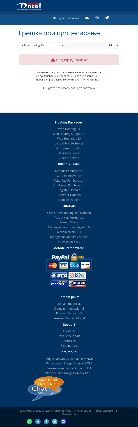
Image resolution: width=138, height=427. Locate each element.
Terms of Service (82, 410)
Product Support (69, 336)
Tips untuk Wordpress (69, 218)
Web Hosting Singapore (69, 134)
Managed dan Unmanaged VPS (69, 227)
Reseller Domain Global (69, 318)
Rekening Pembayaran (69, 180)
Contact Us (69, 341)
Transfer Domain (69, 195)
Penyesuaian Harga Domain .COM (69, 363)
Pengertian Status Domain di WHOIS (69, 359)
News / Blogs (69, 222)
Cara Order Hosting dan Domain (69, 213)
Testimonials (69, 346)
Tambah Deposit (69, 200)
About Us (69, 331)
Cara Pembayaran (69, 176)
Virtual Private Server (69, 143)
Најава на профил (66, 18)
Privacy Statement (104, 410)
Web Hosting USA (69, 139)
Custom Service (69, 158)
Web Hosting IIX (69, 129)
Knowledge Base (69, 242)
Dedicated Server (69, 153)
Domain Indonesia (69, 304)
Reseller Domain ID (69, 313)
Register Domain (69, 190)
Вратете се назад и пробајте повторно (69, 88)
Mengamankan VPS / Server (69, 237)
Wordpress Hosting (69, 148)
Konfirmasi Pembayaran (69, 185)
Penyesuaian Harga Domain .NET (69, 368)
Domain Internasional (69, 308)
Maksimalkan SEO (69, 232)
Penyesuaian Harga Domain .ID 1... (69, 373)
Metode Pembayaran (69, 171)
